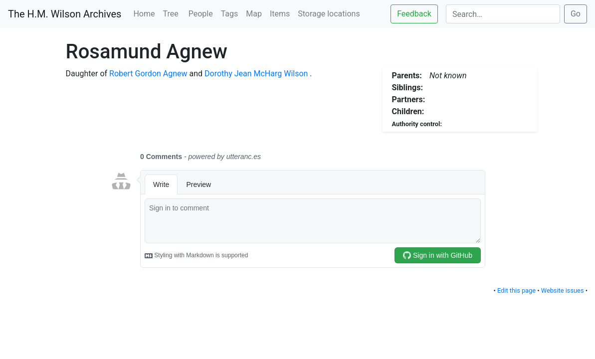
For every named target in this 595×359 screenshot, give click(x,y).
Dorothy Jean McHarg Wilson (256, 73)
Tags (229, 13)
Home (144, 13)
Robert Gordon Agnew (148, 73)
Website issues (562, 290)
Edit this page (516, 290)
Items (280, 13)
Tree (172, 13)
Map (254, 13)
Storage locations (329, 13)
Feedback (414, 13)
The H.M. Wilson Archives (64, 14)
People (201, 13)
